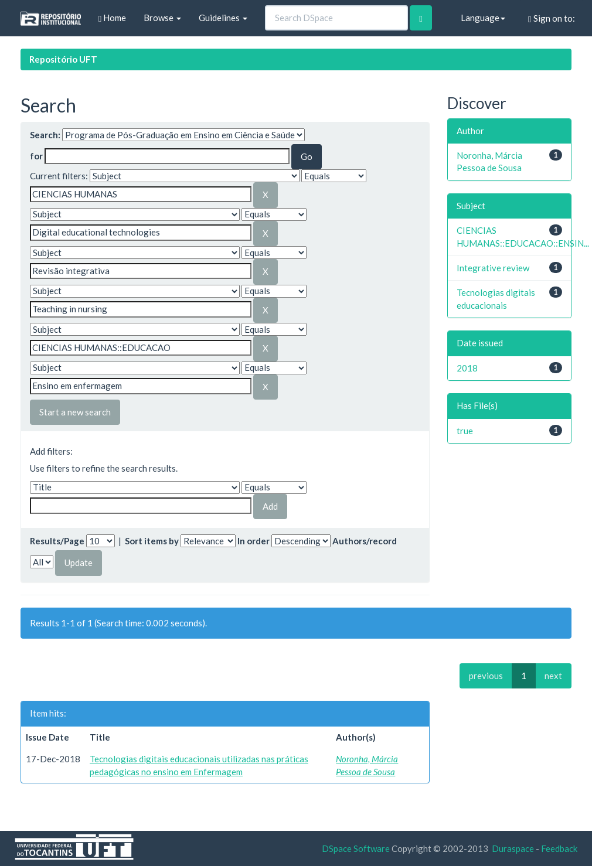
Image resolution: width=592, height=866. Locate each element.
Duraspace (513, 848)
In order (253, 541)
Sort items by (152, 541)
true (465, 430)
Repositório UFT (63, 59)
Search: (45, 134)
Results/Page (57, 541)
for (36, 156)
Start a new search (75, 412)
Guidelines (223, 17)
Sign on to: (551, 18)
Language (483, 17)
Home (112, 17)
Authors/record (364, 541)
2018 (467, 368)
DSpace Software (356, 848)
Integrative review (493, 267)
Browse (162, 17)
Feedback (559, 848)
